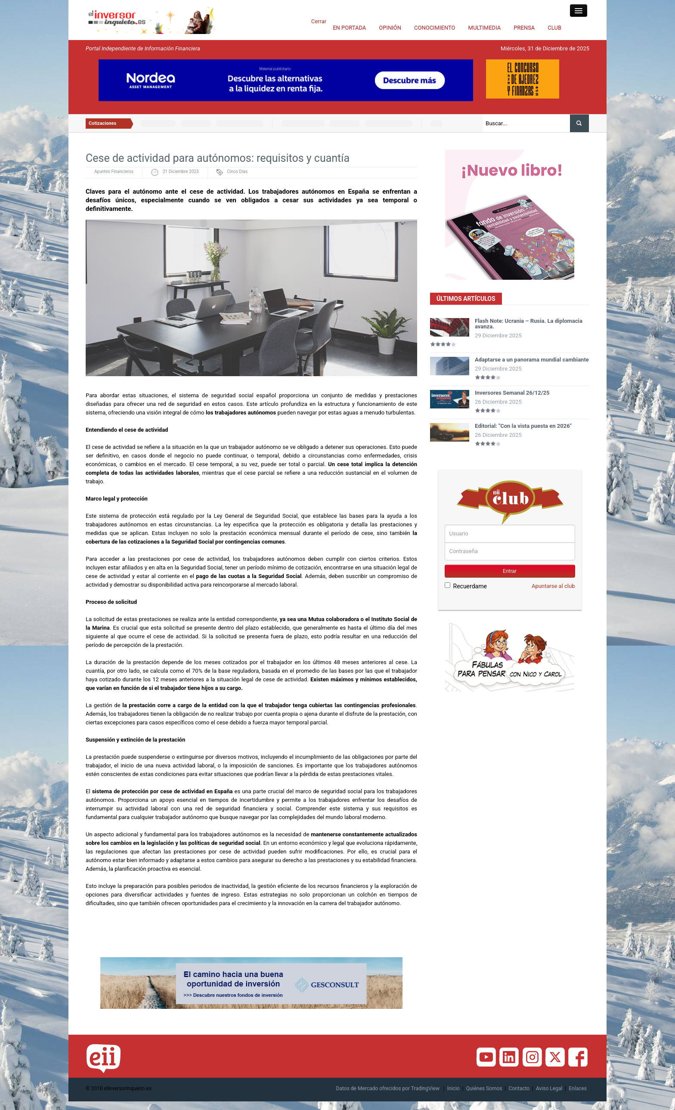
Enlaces (578, 1088)
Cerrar (318, 21)
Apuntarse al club (553, 586)
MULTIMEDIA (484, 28)
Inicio (453, 1088)
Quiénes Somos (484, 1088)
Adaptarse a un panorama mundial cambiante (532, 359)
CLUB (554, 28)
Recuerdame (466, 586)
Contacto (518, 1088)
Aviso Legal (549, 1088)
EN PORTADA (349, 28)
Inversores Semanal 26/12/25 (512, 393)
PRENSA (524, 28)
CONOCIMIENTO (434, 28)
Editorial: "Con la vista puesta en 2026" (523, 426)
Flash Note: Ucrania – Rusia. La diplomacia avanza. (528, 324)
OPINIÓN (390, 28)
